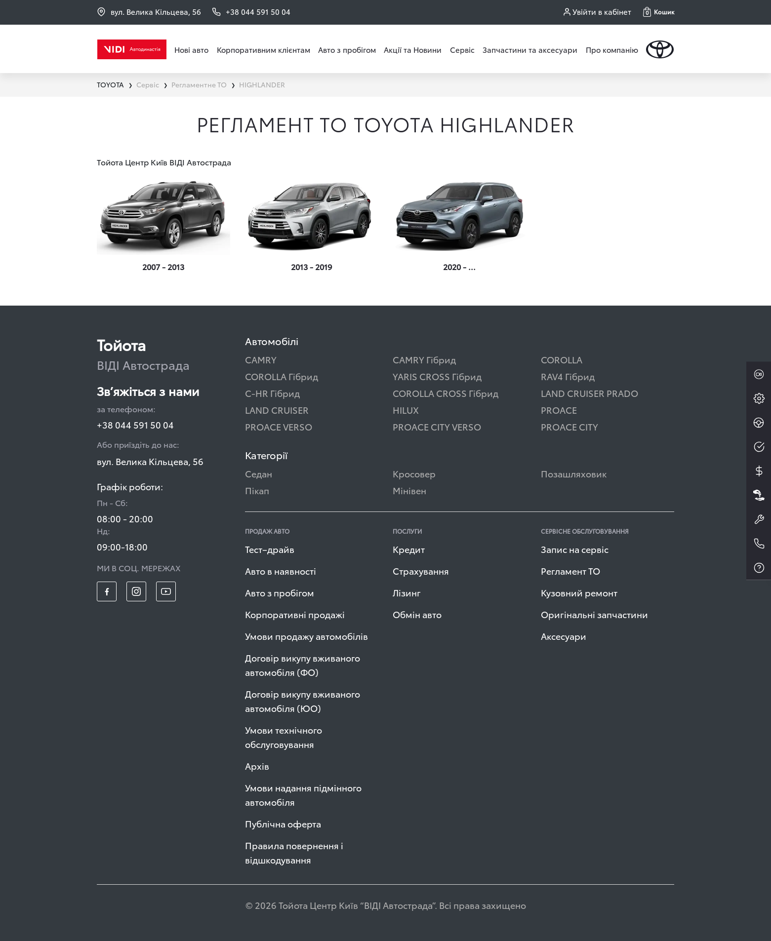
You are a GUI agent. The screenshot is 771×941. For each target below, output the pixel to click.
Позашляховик (574, 473)
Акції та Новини (413, 49)
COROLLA (561, 359)
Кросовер (414, 473)
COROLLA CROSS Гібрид (445, 393)
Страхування (421, 570)
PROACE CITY (569, 426)
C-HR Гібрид (272, 393)
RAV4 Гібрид (568, 376)
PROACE (559, 409)
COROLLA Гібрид (281, 376)
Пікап (257, 490)
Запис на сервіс (575, 549)
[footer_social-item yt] (166, 591)
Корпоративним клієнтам (263, 49)
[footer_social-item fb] (107, 591)
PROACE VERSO (278, 426)
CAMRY (261, 359)
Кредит (409, 549)
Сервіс (462, 49)
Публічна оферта (283, 823)
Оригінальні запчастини (594, 614)
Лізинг (407, 592)
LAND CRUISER (277, 409)
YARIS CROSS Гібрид (437, 376)
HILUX (406, 409)
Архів (257, 765)
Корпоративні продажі (295, 614)
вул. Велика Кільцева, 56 (149, 11)
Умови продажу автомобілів (306, 635)
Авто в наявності (280, 570)
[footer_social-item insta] (136, 591)
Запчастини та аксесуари (530, 49)
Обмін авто (417, 614)
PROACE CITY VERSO (437, 426)
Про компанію (612, 49)
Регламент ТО (570, 570)
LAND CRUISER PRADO (589, 393)
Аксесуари (563, 635)
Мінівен (409, 490)
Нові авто (191, 49)
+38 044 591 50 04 (135, 424)
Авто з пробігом (347, 49)
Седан (258, 473)
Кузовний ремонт (579, 592)
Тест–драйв (269, 549)
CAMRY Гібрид (424, 359)
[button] (658, 12)
